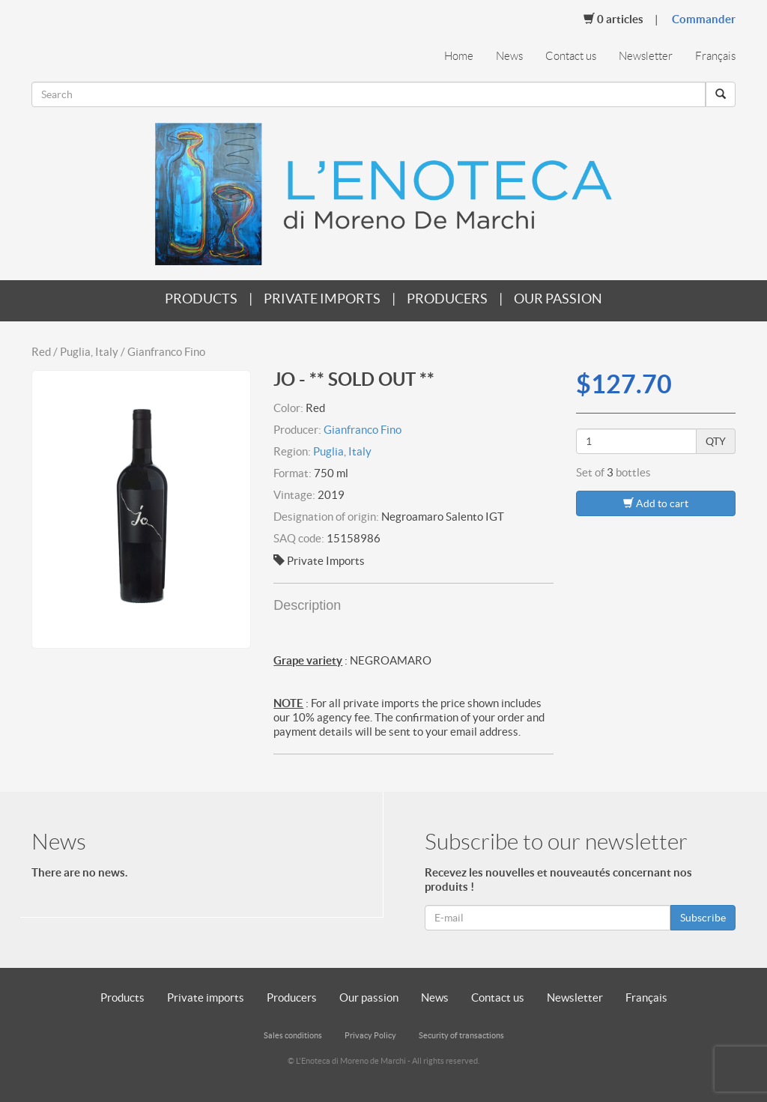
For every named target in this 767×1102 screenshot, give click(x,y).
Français (715, 56)
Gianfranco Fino (362, 429)
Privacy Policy (370, 1035)
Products (201, 298)
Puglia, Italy (342, 451)
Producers (447, 298)
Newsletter (646, 56)
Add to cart (655, 503)
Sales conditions (293, 1035)
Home (458, 56)
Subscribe (703, 918)
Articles (613, 18)
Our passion (558, 298)
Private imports (322, 298)
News (509, 56)
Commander (704, 19)
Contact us (570, 56)
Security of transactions (461, 1035)
